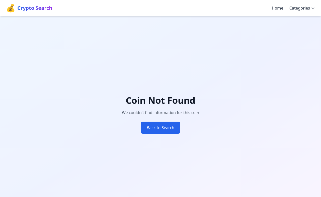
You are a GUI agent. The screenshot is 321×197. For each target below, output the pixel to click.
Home (277, 8)
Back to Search (160, 127)
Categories (302, 8)
